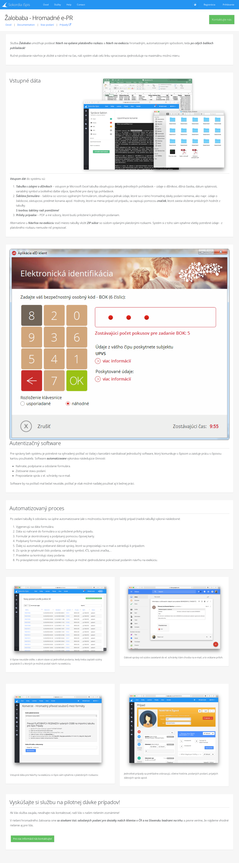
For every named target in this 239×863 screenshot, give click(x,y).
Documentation (26, 24)
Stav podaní (47, 24)
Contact (81, 4)
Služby (57, 4)
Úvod (46, 4)
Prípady (65, 24)
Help (68, 4)
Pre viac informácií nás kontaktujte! (32, 838)
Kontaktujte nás (222, 19)
